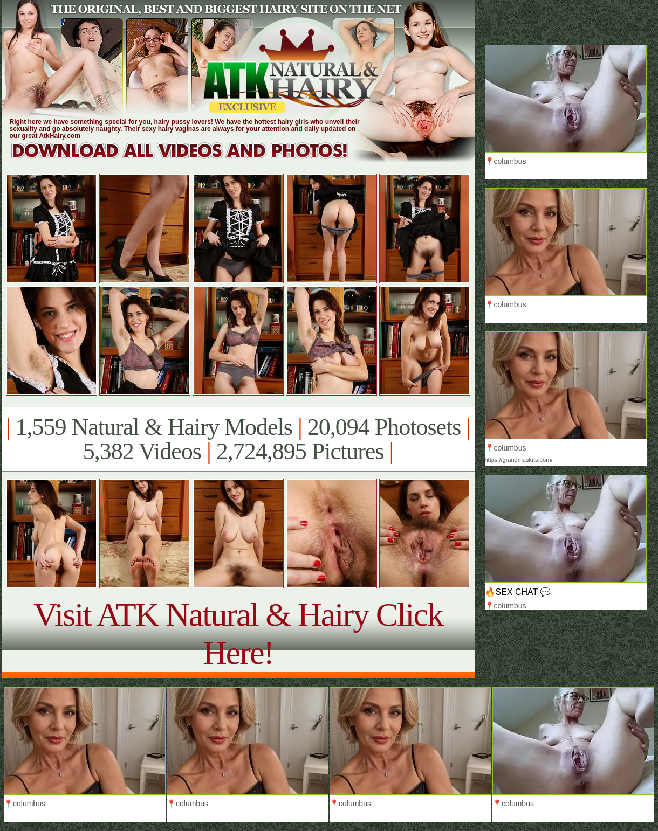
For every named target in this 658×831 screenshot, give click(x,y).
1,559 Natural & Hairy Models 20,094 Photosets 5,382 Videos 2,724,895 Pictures (238, 439)
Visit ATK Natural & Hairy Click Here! (238, 633)
